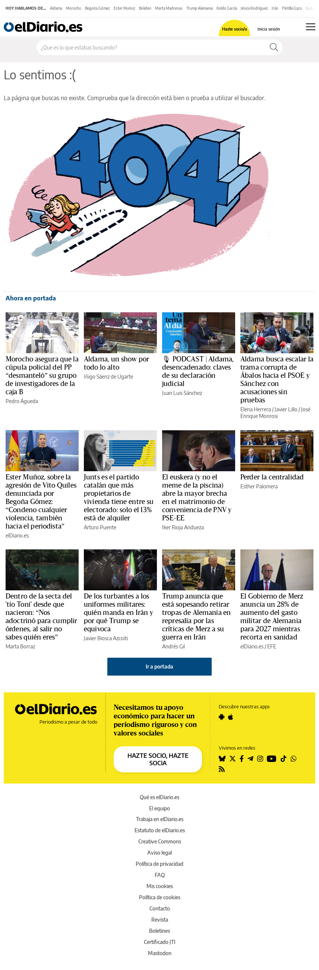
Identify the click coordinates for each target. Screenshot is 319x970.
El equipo (159, 808)
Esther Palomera (259, 486)
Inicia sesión (269, 29)
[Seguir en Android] (221, 717)
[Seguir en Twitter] (232, 758)
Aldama (56, 8)
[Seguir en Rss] (222, 769)
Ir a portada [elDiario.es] (159, 666)
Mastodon (159, 953)
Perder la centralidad (272, 477)
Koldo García (227, 8)
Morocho (73, 8)
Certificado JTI (160, 942)
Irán (275, 8)
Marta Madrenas (169, 8)
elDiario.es (17, 535)
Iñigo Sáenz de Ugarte (108, 376)
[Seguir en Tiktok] (283, 758)
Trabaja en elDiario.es (159, 819)
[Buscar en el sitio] (151, 47)
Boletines (159, 931)
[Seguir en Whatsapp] (294, 758)
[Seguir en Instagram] (260, 758)
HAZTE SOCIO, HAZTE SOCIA (158, 759)
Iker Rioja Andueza (183, 527)
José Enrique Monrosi (275, 412)
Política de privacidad (159, 864)
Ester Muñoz (124, 8)
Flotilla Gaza (292, 8)
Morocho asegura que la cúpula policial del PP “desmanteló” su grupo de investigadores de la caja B (42, 375)
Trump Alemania (199, 8)
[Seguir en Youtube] (272, 758)
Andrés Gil (173, 646)
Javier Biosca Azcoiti (106, 638)
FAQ (160, 875)
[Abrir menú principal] (310, 26)
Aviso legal (159, 852)
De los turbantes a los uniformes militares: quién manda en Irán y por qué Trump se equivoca (118, 613)
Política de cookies (159, 897)
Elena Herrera (255, 409)
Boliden (145, 8)
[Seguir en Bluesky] (222, 758)
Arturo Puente (100, 527)
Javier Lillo (286, 409)
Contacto (159, 908)
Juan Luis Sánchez (182, 393)
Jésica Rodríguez (254, 8)
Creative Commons (159, 841)
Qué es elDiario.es (159, 797)
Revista (159, 919)
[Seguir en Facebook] (242, 758)
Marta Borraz (20, 646)
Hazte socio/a (234, 29)
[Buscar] (273, 47)
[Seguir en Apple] (230, 717)
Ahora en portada (31, 298)
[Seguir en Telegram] (250, 758)
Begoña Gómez (97, 8)
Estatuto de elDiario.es (160, 830)
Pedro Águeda (22, 401)
